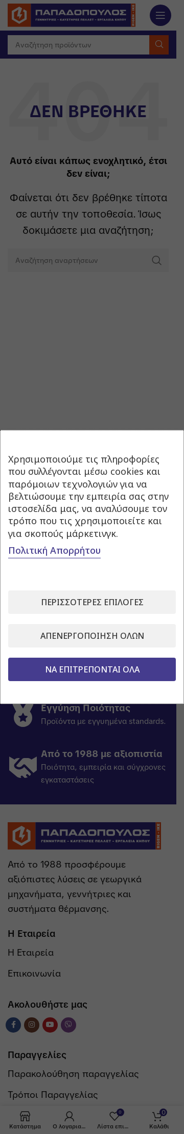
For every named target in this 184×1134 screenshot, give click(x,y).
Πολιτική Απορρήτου (54, 550)
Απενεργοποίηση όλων (92, 635)
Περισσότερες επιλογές (92, 602)
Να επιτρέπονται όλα (92, 669)
